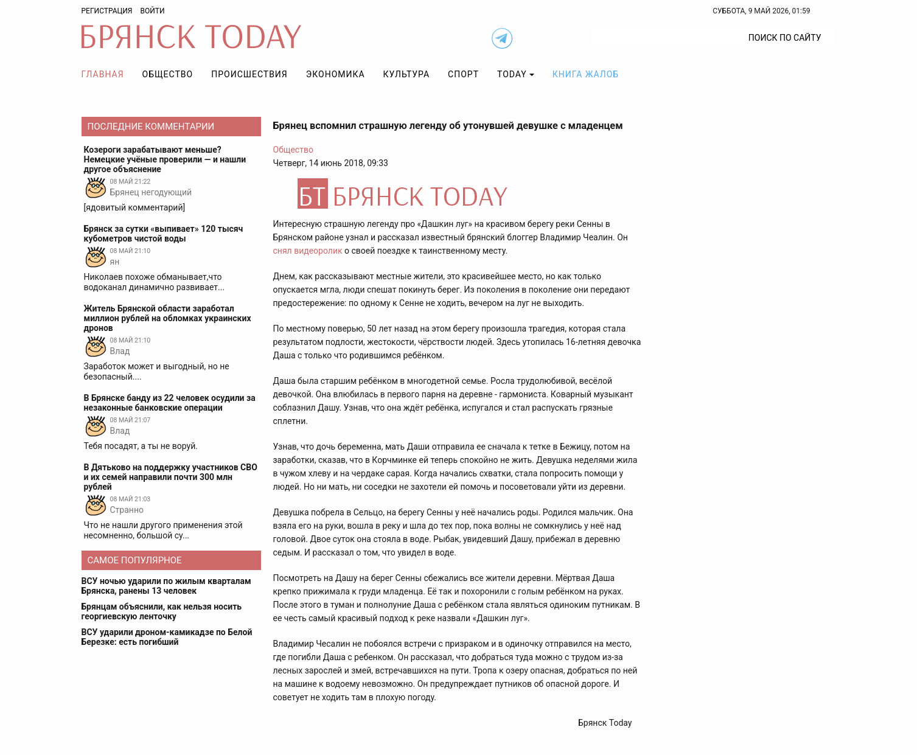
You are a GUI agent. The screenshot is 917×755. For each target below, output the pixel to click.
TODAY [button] (512, 74)
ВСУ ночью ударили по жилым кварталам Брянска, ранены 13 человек (166, 586)
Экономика (335, 74)
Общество (168, 74)
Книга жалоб (586, 74)
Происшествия (249, 74)
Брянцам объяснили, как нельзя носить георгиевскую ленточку (162, 611)
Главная (103, 74)
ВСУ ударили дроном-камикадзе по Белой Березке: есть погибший (167, 637)
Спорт (463, 74)
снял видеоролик (308, 251)
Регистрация (107, 11)
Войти (152, 11)
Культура (406, 74)
